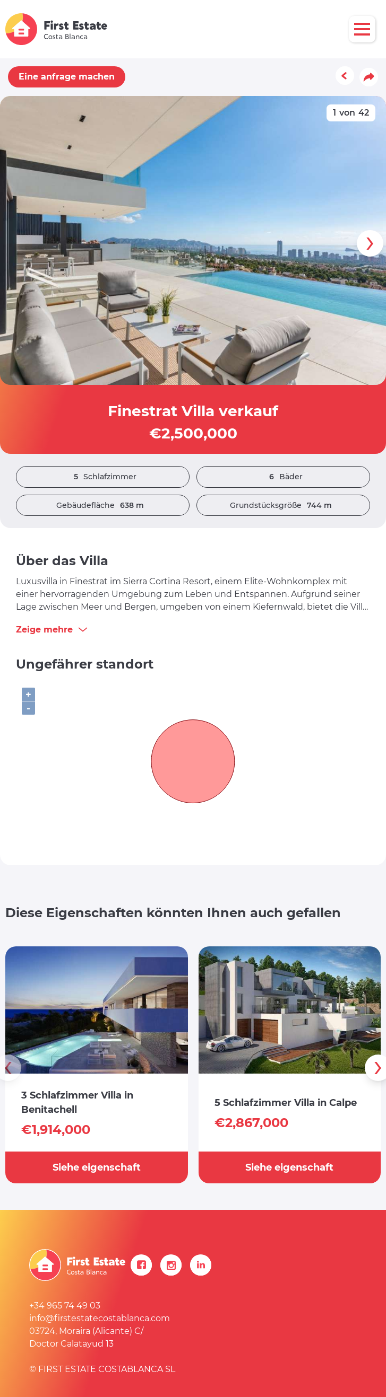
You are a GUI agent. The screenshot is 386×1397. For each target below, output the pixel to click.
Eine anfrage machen (67, 77)
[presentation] (370, 243)
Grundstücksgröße (283, 505)
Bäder (283, 476)
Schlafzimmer (102, 476)
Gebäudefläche (102, 505)
